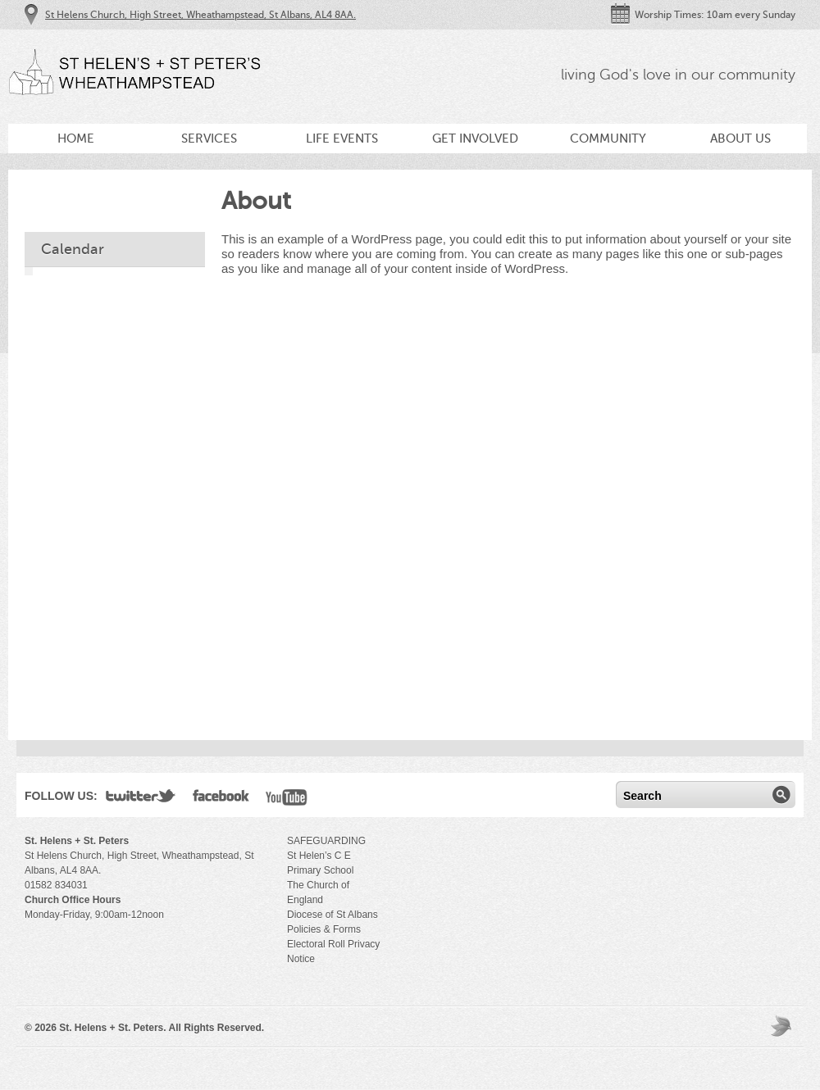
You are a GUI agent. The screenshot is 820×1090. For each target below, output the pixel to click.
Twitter (141, 799)
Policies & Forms (324, 929)
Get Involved (475, 138)
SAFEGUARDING (326, 841)
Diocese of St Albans (332, 914)
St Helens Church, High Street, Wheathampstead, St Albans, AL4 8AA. (200, 14)
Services (209, 138)
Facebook (221, 799)
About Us (740, 138)
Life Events (342, 138)
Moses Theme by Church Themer (783, 1026)
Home (75, 138)
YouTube (287, 799)
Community (608, 138)
